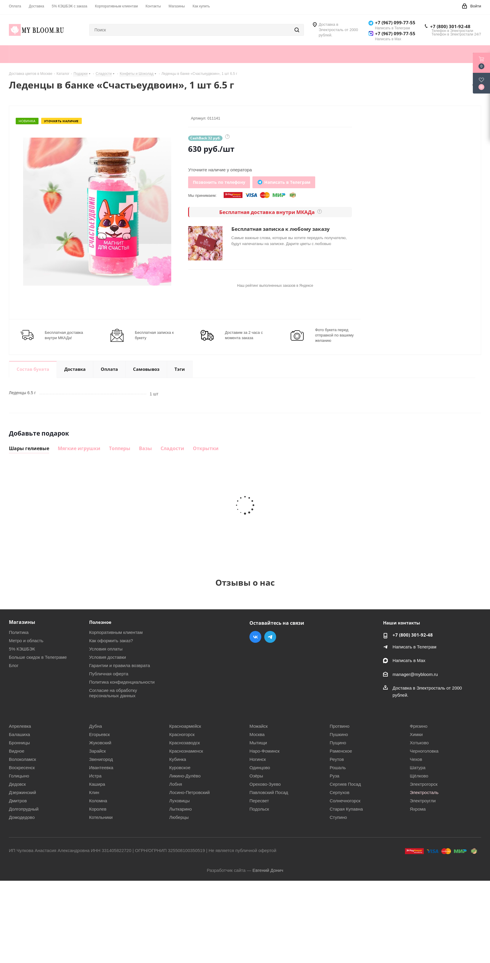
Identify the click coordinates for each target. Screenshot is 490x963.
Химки (416, 734)
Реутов (337, 759)
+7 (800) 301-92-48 (450, 26)
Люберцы (179, 817)
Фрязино (418, 726)
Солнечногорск (345, 800)
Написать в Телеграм (414, 646)
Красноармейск (185, 726)
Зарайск (97, 750)
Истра (95, 775)
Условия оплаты (106, 648)
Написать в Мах (409, 660)
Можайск (258, 726)
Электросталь (424, 792)
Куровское (179, 767)
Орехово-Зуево (265, 784)
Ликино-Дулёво (185, 775)
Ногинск (257, 759)
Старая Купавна (346, 808)
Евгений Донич (267, 870)
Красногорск (181, 734)
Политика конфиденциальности (122, 682)
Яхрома (418, 808)
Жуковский (100, 742)
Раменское (341, 750)
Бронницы (19, 742)
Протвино (340, 726)
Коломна (98, 800)
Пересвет (259, 800)
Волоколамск (22, 759)
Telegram (270, 637)
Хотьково (419, 742)
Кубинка (177, 759)
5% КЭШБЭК (22, 648)
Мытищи (258, 742)
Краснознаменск (186, 750)
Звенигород (101, 759)
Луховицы (179, 800)
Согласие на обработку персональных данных (113, 693)
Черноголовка (424, 750)
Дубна (95, 726)
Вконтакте (255, 637)
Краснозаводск (184, 742)
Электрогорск (424, 784)
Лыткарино (180, 808)
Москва (257, 734)
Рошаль (338, 767)
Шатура (417, 767)
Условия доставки (107, 657)
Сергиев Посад (345, 784)
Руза (335, 775)
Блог (13, 665)
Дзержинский (22, 792)
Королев (98, 808)
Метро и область (26, 640)
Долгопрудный (24, 808)
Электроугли (422, 800)
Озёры (256, 775)
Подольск (259, 808)
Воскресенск (22, 767)
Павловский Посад (268, 792)
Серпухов (340, 792)
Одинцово (259, 767)
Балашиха (19, 734)
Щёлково (419, 775)
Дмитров (18, 800)
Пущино (338, 742)
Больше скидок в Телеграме (38, 657)
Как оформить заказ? (111, 640)
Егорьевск (99, 734)
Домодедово (22, 817)
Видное (16, 750)
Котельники (101, 817)
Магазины (22, 622)
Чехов (416, 759)
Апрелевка (20, 726)
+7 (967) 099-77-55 (395, 22)
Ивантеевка (101, 767)
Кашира (97, 784)
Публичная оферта (108, 673)
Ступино (338, 817)
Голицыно (19, 775)
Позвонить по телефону (219, 182)
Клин (94, 792)
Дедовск (17, 784)
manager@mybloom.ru (415, 674)
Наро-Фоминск (264, 750)
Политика (18, 632)
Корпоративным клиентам (116, 632)
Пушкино (339, 734)
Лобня (175, 784)
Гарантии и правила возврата (119, 665)
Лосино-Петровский (189, 792)
